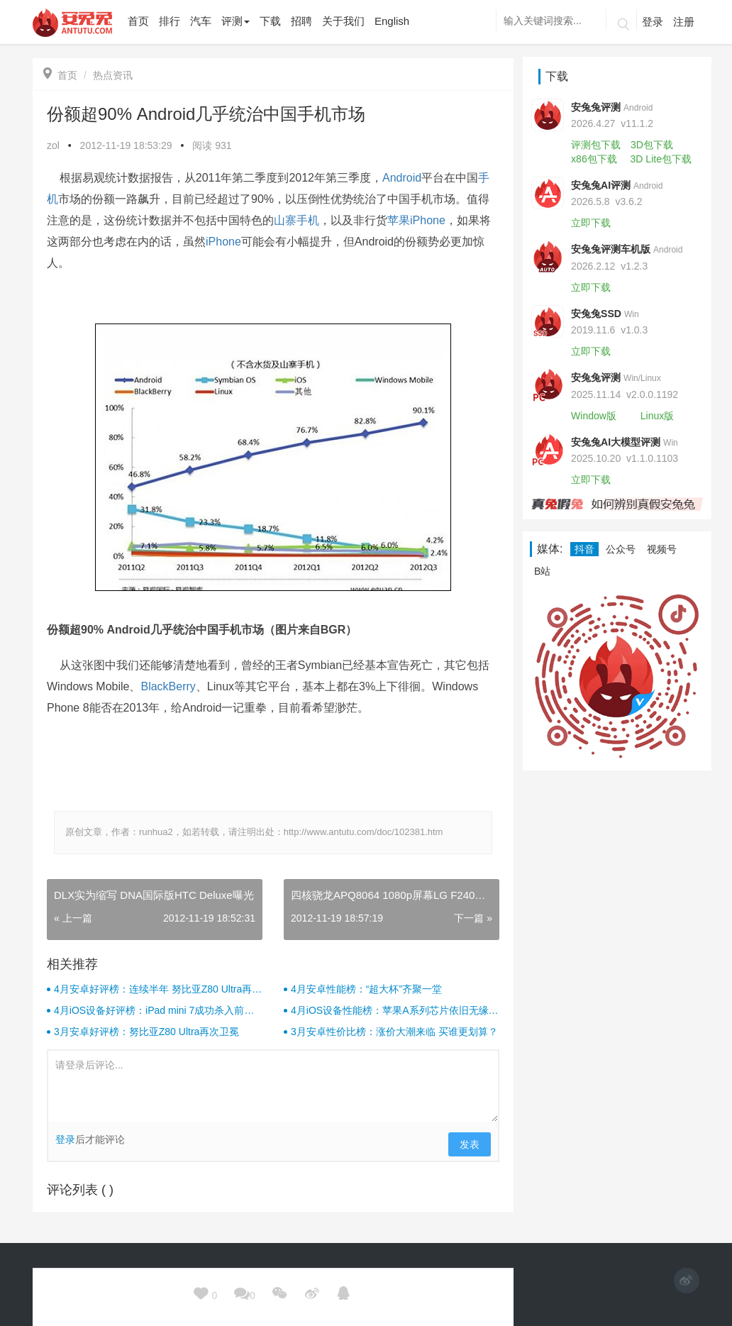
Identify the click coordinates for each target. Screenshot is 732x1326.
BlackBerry (167, 686)
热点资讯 (113, 75)
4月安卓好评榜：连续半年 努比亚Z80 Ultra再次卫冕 (158, 989)
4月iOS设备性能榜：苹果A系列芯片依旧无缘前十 (394, 1011)
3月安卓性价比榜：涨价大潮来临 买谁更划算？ (394, 1031)
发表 (469, 1144)
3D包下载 (652, 144)
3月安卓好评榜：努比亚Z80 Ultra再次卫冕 (146, 1031)
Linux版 (657, 415)
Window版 (593, 415)
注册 (683, 22)
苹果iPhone (416, 220)
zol (53, 145)
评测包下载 (596, 144)
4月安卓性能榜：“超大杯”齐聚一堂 (366, 989)
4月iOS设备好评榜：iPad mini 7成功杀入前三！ (149, 1011)
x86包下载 (594, 159)
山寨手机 (296, 220)
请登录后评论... (273, 1086)
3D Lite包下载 (661, 159)
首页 (60, 75)
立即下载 (591, 222)
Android (401, 178)
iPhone (223, 242)
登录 (652, 22)
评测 (235, 21)
